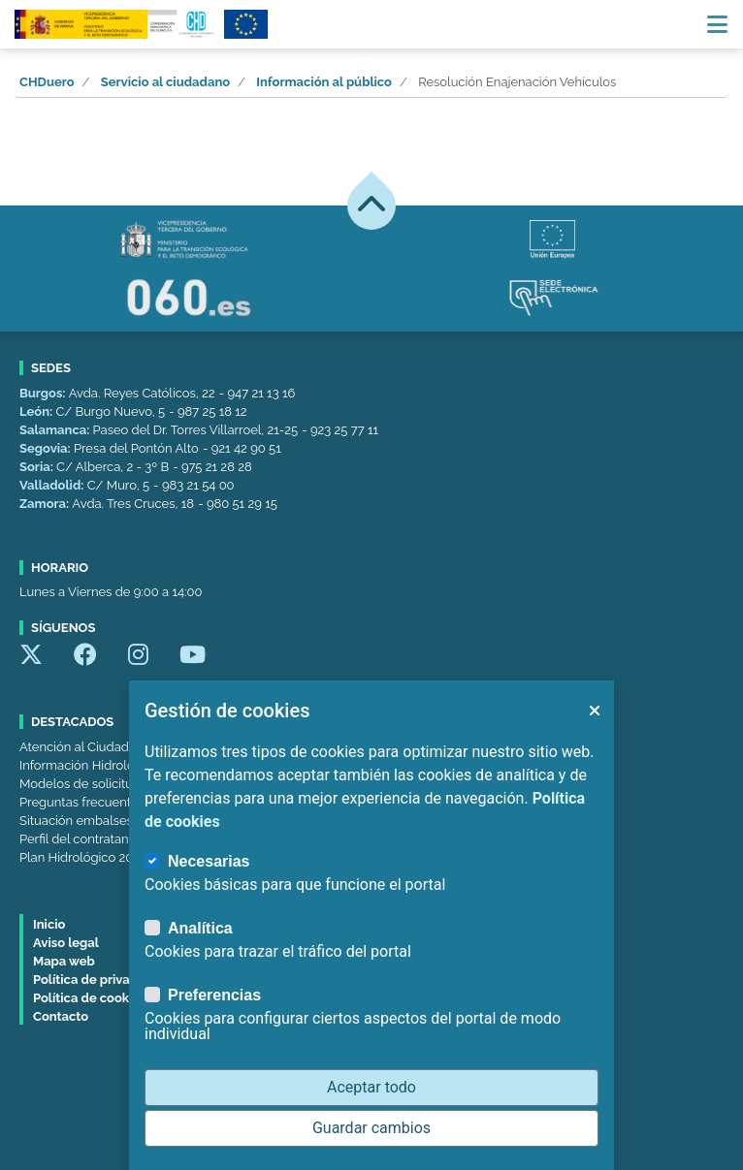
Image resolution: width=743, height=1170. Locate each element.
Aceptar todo (371, 1087)
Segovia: (46, 448)
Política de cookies (89, 998)
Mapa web (64, 961)
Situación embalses (76, 820)
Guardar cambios (371, 1128)
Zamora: (45, 503)
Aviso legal (66, 942)
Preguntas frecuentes (82, 802)
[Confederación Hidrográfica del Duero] (115, 24)
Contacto (60, 1016)
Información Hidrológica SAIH (104, 765)
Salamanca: (56, 430)
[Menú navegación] (717, 24)
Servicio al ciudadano (165, 82)
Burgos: (44, 393)
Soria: (37, 466)
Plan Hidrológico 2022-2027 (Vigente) (126, 857)
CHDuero (47, 82)
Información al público (324, 82)
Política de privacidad (98, 979)
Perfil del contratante (79, 839)
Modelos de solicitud (80, 783)
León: (37, 411)
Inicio (49, 924)
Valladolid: (53, 485)
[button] (593, 710)
